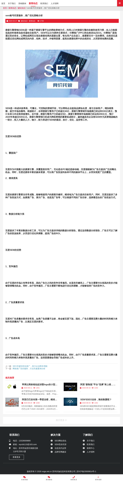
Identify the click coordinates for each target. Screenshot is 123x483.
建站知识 (22, 8)
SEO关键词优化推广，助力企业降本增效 (30, 366)
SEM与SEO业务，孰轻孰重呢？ (96, 399)
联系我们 (14, 435)
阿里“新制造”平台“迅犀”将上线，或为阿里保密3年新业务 (97, 385)
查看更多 (16, 457)
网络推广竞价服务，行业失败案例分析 (29, 368)
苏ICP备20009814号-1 (86, 471)
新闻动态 (12, 8)
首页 (5, 8)
